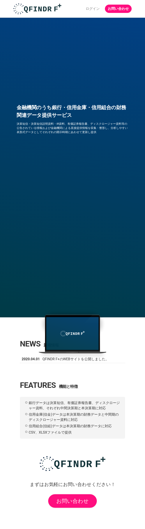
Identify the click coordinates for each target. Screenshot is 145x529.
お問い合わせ (118, 9)
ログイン (93, 9)
